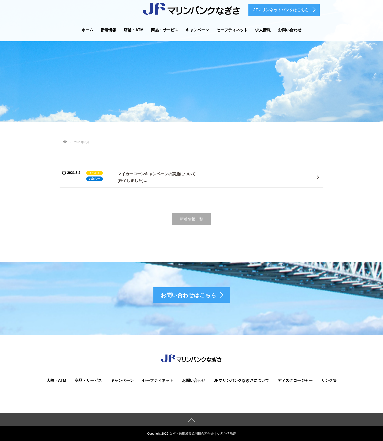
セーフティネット (232, 30)
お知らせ (94, 178)
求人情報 (263, 30)
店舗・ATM (133, 30)
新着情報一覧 (191, 219)
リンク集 (329, 380)
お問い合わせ (289, 30)
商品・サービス (164, 30)
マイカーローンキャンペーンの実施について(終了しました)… (156, 177)
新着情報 (108, 30)
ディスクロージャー (295, 380)
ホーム (87, 30)
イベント (94, 172)
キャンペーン (197, 30)
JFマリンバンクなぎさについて (241, 380)
